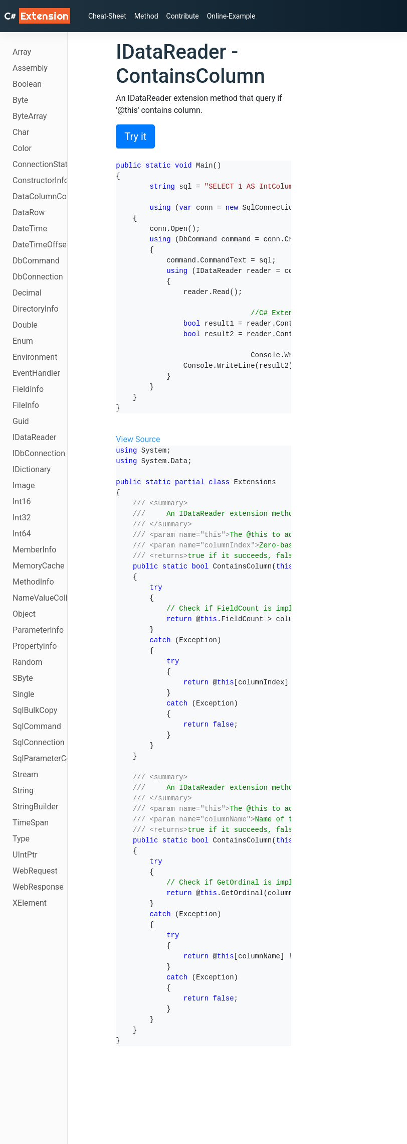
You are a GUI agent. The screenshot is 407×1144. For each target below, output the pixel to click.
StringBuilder (35, 806)
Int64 (22, 533)
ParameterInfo (38, 630)
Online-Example (231, 16)
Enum (23, 341)
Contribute (182, 16)
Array (22, 52)
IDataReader (34, 437)
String (23, 790)
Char (21, 132)
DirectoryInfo (36, 309)
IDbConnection (39, 453)
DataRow (29, 212)
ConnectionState (40, 164)
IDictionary (32, 469)
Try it (135, 136)
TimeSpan (31, 822)
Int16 (22, 501)
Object (24, 614)
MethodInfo (33, 582)
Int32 (22, 517)
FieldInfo (28, 389)
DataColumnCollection (40, 196)
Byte (20, 100)
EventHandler (36, 373)
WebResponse (38, 887)
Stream (25, 774)
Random (28, 662)
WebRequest (35, 871)
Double (25, 325)
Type (21, 838)
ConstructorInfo (40, 180)
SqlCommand (37, 726)
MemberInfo (34, 549)
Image (24, 485)
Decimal (27, 293)
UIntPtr (25, 855)
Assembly (30, 68)
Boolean (27, 84)
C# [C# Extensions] (37, 16)
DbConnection (38, 276)
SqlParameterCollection (40, 758)
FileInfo (26, 405)
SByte (23, 678)
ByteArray (30, 116)
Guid (21, 421)
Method (146, 16)
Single (24, 694)
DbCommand (36, 260)
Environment (35, 357)
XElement (30, 903)
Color (22, 148)
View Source (138, 439)
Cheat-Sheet (107, 16)
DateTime (30, 228)
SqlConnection (39, 742)
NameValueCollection (40, 598)
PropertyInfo (35, 646)
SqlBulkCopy (35, 710)
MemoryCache (39, 565)
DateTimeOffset (40, 244)
